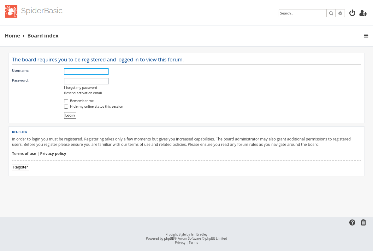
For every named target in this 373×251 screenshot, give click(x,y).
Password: (20, 80)
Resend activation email (83, 93)
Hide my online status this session (93, 106)
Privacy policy (53, 153)
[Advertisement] (186, 194)
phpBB (169, 239)
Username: (20, 70)
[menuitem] (352, 13)
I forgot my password (80, 87)
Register (20, 167)
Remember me (79, 101)
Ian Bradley (199, 234)
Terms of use (24, 153)
